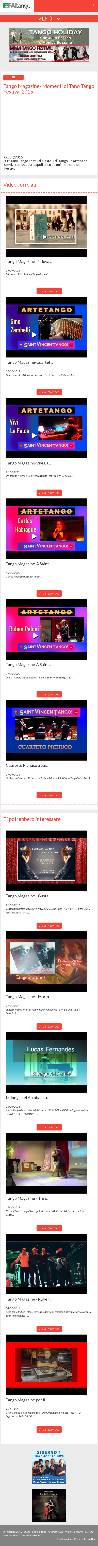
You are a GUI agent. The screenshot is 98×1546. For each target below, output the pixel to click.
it (93, 5)
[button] (46, 226)
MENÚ (49, 18)
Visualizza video (49, 291)
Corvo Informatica (84, 1539)
